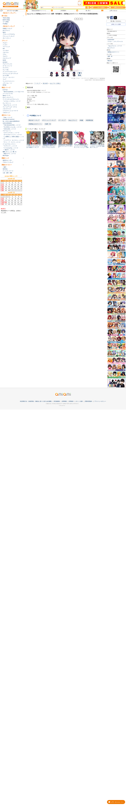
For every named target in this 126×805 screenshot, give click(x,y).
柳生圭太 (110, 60)
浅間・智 (110, 56)
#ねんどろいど (73, 120)
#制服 (81, 120)
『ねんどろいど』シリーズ (115, 46)
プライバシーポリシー (100, 401)
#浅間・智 (48, 124)
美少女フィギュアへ (9, 13)
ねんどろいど (111, 47)
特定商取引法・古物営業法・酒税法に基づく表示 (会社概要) (36, 401)
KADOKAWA (111, 39)
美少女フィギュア (9, 26)
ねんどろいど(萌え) (55, 83)
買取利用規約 (88, 401)
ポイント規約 (79, 401)
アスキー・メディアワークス (115, 41)
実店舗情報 (57, 401)
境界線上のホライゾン (113, 52)
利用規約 (71, 401)
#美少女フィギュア (34, 120)
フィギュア (37, 83)
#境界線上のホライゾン (35, 124)
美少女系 (45, 83)
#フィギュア (62, 120)
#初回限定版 (89, 120)
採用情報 (64, 401)
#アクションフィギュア (49, 120)
